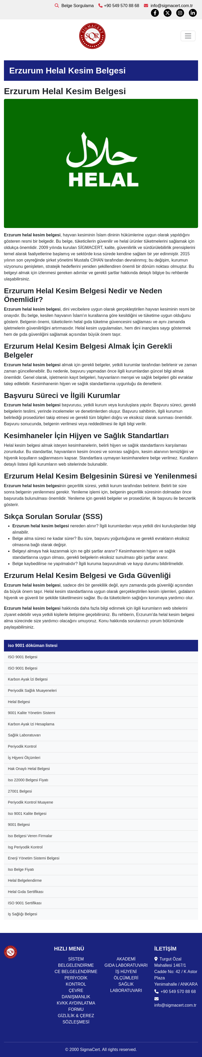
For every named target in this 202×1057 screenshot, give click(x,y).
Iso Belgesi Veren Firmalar (30, 836)
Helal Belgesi (19, 702)
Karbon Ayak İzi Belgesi (28, 679)
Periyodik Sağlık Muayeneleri (32, 690)
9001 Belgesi (19, 824)
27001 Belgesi (20, 791)
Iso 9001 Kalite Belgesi (27, 813)
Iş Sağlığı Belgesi (22, 914)
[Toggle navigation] (188, 36)
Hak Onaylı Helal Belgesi (29, 769)
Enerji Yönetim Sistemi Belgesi (33, 858)
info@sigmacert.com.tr (168, 5)
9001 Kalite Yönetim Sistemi (31, 713)
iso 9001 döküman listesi (33, 645)
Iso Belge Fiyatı (21, 869)
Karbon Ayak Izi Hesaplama (31, 724)
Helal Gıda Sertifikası (25, 892)
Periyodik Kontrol (22, 746)
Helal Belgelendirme (25, 880)
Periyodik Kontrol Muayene (30, 802)
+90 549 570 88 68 (118, 5)
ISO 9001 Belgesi (22, 657)
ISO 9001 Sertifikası (25, 903)
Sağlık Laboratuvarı (24, 735)
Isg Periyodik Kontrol (25, 847)
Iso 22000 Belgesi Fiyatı (28, 780)
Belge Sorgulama (74, 5)
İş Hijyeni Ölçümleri (24, 758)
